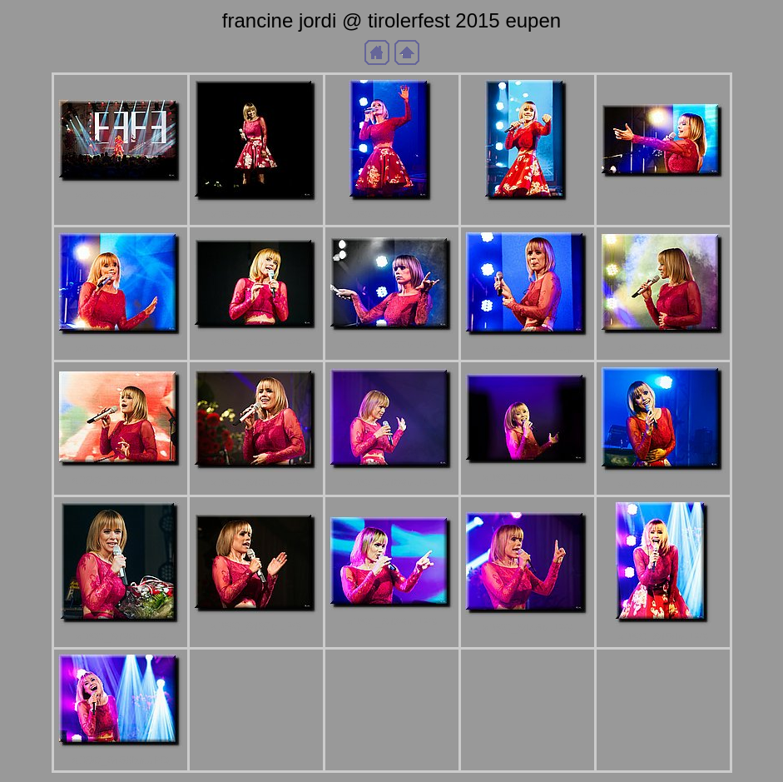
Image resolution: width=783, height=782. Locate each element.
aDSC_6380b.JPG (256, 342)
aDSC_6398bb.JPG (120, 480)
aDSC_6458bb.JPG (120, 760)
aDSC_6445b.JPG (527, 627)
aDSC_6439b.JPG (392, 621)
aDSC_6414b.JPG (663, 484)
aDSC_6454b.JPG (663, 636)
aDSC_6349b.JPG (527, 214)
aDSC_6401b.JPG (256, 482)
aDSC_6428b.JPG (120, 636)
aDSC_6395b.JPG (663, 347)
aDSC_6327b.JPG (256, 214)
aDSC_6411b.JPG (527, 477)
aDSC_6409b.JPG (392, 482)
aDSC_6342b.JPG (392, 214)
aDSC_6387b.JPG (392, 344)
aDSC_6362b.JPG (663, 191)
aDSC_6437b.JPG (256, 626)
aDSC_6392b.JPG (527, 349)
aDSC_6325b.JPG (120, 195)
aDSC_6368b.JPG (120, 348)
